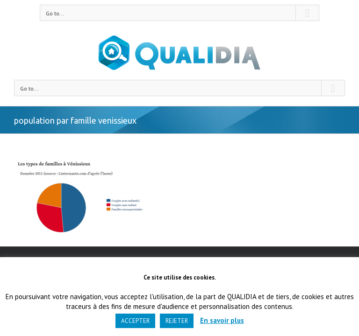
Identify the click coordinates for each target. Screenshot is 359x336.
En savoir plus (222, 320)
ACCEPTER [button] (135, 321)
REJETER (176, 321)
